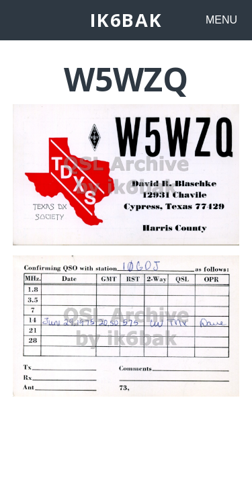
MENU (221, 20)
